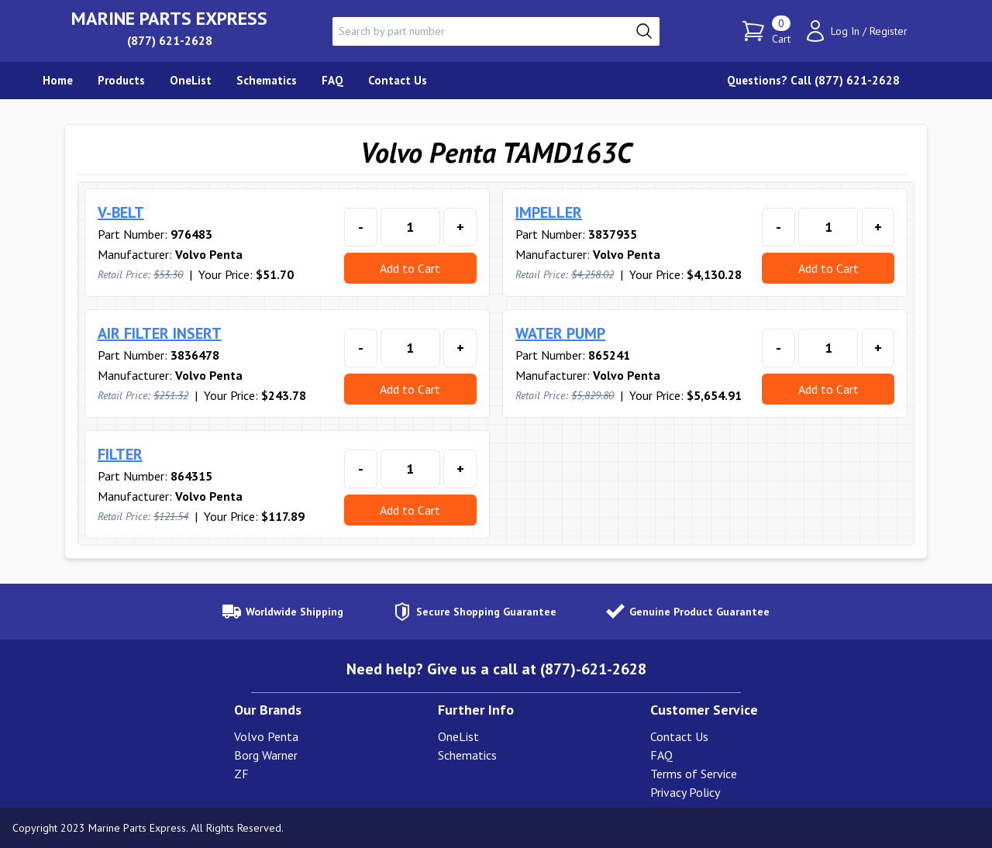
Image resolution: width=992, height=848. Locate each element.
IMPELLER (548, 212)
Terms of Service (693, 773)
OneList (458, 736)
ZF (241, 773)
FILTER (120, 454)
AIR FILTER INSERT (160, 333)
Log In (845, 31)
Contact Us (679, 736)
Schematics (467, 755)
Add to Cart (410, 268)
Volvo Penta (266, 736)
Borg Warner (266, 755)
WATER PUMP (560, 333)
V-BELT (121, 212)
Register (889, 31)
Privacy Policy (685, 792)
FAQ (661, 755)
